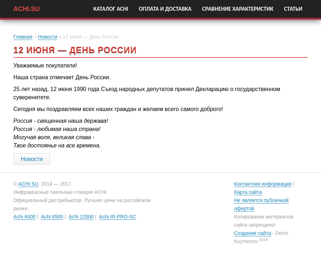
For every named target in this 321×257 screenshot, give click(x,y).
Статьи (293, 8)
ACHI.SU (27, 8)
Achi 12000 (81, 217)
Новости (47, 37)
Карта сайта (248, 192)
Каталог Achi (110, 8)
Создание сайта (252, 233)
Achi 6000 (25, 217)
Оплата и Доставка (165, 8)
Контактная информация (262, 184)
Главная (23, 37)
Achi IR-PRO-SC (117, 217)
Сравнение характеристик (238, 8)
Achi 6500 (52, 217)
